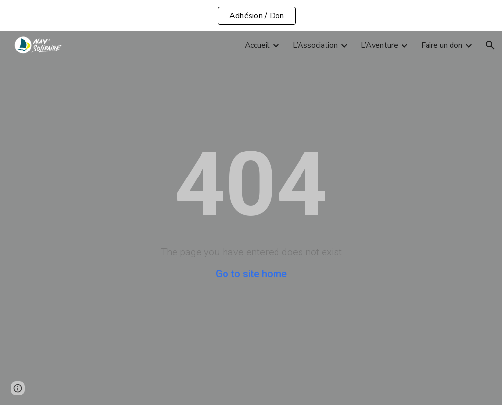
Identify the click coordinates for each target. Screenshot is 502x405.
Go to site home (251, 273)
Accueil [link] (257, 45)
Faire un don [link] (441, 45)
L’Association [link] (315, 45)
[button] (490, 45)
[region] (251, 15)
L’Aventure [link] (379, 45)
